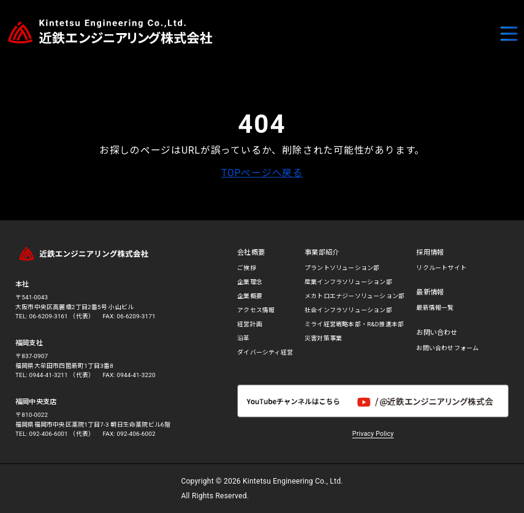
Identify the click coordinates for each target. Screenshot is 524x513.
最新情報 (430, 292)
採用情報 (430, 252)
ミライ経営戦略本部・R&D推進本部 (354, 324)
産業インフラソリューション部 (348, 282)
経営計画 (249, 324)
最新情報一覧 (435, 307)
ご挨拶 (246, 267)
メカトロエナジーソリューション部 (354, 296)
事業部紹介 (322, 252)
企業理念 (249, 282)
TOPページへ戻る (262, 173)
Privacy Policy (373, 434)
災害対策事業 (323, 338)
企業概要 (249, 296)
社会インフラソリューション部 (348, 310)
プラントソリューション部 (342, 267)
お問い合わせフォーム (447, 348)
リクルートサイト (441, 267)
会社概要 (251, 252)
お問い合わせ (436, 333)
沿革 (243, 338)
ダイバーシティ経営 (265, 352)
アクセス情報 (256, 310)
